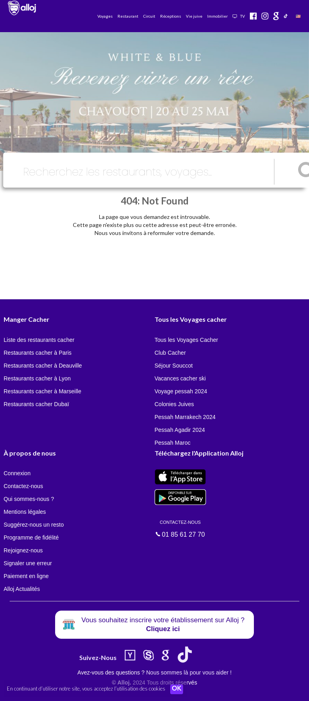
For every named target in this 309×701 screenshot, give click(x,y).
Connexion (17, 473)
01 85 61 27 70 (180, 528)
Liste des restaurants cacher (39, 340)
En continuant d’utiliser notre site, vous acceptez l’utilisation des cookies (86, 689)
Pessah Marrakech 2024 (185, 417)
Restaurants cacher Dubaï (36, 404)
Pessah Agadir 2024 (179, 430)
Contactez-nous (23, 486)
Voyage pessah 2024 (180, 391)
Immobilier (217, 16)
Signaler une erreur (28, 563)
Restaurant (127, 16)
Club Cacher (170, 352)
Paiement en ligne (26, 576)
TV (239, 16)
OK (177, 689)
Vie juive (194, 16)
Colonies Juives (174, 404)
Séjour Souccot (173, 365)
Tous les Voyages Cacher (186, 340)
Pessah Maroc (172, 442)
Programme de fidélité (31, 537)
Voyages (105, 16)
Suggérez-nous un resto (34, 524)
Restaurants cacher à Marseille (42, 391)
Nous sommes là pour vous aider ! (188, 672)
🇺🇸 (298, 16)
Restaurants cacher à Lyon (37, 378)
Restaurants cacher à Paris (38, 352)
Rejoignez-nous (23, 550)
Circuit (149, 16)
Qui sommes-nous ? (29, 499)
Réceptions (170, 16)
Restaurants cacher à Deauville (43, 365)
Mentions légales (25, 512)
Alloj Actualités (22, 589)
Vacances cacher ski (180, 378)
